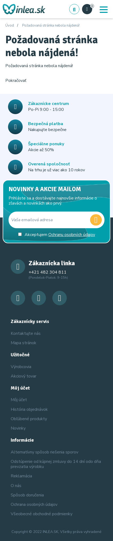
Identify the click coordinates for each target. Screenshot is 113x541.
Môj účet (19, 400)
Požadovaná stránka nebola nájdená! (51, 26)
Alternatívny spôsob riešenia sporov (44, 452)
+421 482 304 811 (48, 272)
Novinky (18, 428)
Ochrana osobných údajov (34, 504)
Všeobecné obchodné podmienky (41, 514)
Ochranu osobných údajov (71, 235)
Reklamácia (21, 476)
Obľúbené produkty (29, 419)
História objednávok (29, 409)
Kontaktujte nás (26, 333)
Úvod (9, 26)
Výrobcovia (21, 367)
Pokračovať (15, 80)
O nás (16, 486)
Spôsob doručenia (27, 495)
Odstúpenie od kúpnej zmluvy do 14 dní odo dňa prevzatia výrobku (56, 464)
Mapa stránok (23, 343)
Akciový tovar (23, 376)
